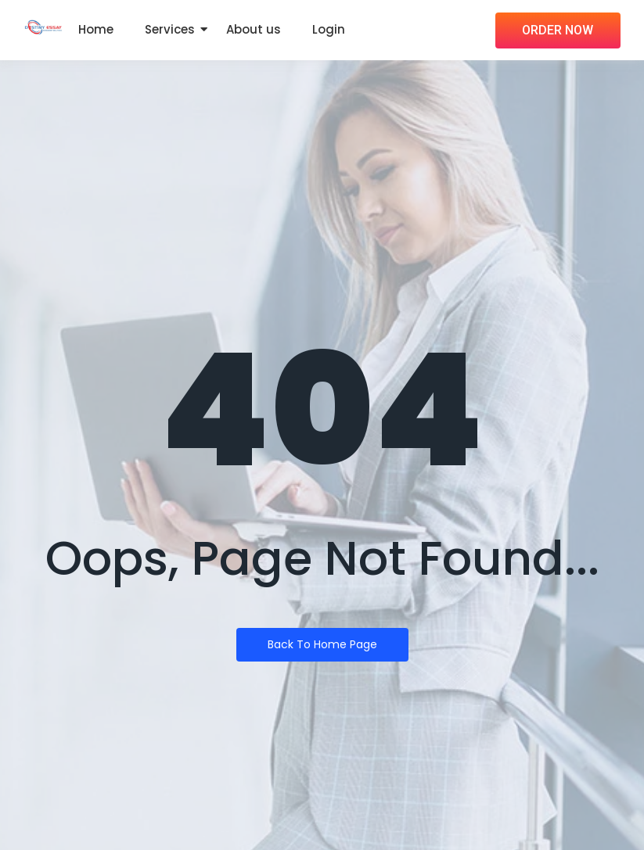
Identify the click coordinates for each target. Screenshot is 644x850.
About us (253, 29)
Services (170, 29)
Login (328, 29)
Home (95, 29)
